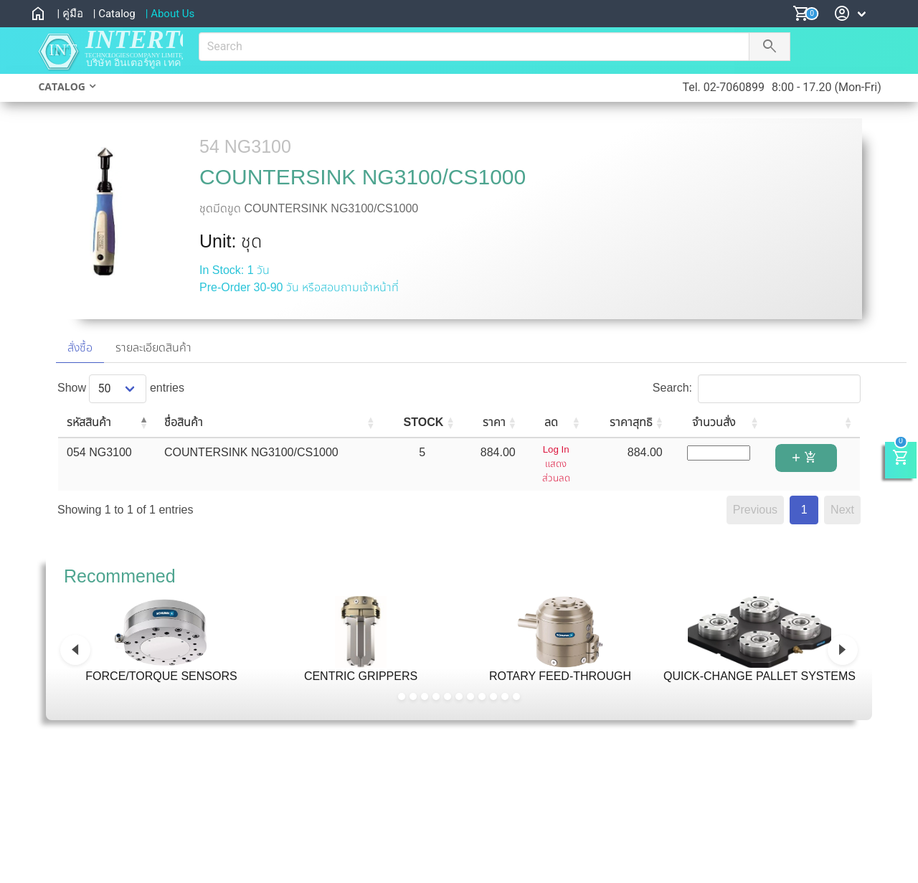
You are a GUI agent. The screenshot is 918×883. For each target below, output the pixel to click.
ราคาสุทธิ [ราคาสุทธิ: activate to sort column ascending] (631, 422)
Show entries (120, 388)
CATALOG (61, 86)
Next (842, 510)
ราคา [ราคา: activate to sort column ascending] (494, 422)
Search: (757, 388)
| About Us (170, 13)
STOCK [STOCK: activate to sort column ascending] (424, 422)
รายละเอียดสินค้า (153, 347)
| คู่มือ (69, 13)
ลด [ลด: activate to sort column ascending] (551, 422)
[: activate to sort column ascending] (814, 423)
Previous (755, 510)
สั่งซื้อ (80, 347)
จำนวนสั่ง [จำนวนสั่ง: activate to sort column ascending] (713, 422)
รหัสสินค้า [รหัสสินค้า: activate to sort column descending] (89, 422)
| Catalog (114, 13)
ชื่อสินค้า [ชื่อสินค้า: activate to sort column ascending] (183, 422)
